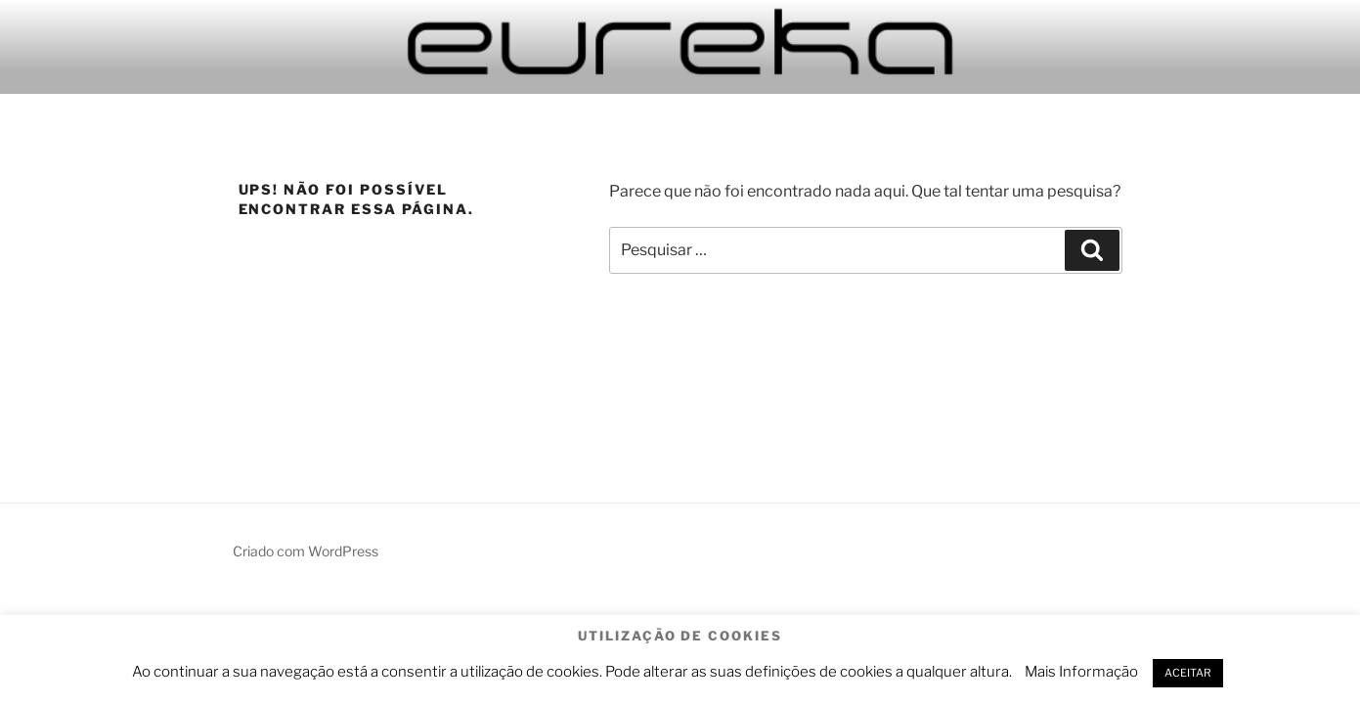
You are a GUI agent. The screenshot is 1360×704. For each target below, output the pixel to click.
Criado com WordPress (305, 551)
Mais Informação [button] (1081, 672)
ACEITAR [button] (1187, 673)
